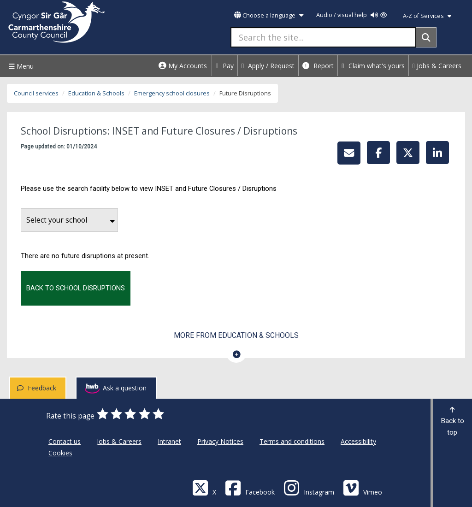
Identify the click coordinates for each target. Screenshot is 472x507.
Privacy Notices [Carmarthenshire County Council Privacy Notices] (220, 441)
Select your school (70, 220)
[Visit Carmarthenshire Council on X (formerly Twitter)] (204, 487)
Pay (225, 65)
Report (318, 65)
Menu (20, 66)
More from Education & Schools (236, 335)
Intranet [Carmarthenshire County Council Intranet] (169, 441)
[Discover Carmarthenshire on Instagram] (308, 487)
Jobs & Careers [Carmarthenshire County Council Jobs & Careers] (119, 441)
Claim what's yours (373, 65)
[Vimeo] (362, 487)
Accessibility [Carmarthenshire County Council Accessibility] (358, 441)
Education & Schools (96, 93)
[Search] (426, 37)
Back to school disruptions (75, 288)
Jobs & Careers (437, 65)
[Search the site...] (323, 37)
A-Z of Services (427, 16)
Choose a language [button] (268, 15)
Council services (36, 93)
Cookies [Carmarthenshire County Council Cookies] (60, 452)
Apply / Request (268, 65)
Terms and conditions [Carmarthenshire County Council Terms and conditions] (292, 441)
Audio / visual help (351, 15)
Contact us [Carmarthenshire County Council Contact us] (64, 441)
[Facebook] (250, 487)
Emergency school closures (172, 93)
